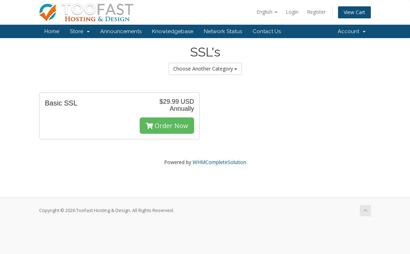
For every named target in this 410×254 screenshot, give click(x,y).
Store (80, 31)
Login (292, 11)
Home (51, 31)
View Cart (354, 12)
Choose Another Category (205, 68)
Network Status (223, 31)
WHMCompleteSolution (219, 162)
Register (316, 11)
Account (352, 31)
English (267, 11)
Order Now (167, 125)
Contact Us (267, 31)
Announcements (120, 31)
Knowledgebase (172, 31)
